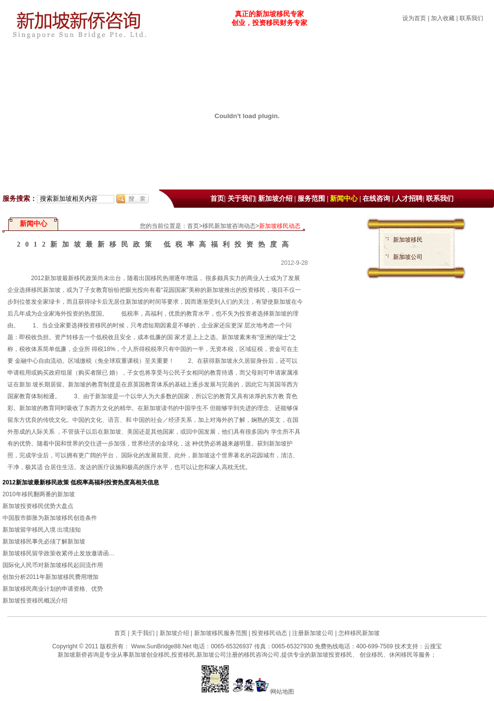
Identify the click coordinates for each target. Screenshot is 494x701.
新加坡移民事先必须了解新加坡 (43, 541)
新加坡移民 (408, 239)
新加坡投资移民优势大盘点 (37, 506)
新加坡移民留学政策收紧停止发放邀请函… (58, 553)
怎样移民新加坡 (359, 633)
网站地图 (282, 691)
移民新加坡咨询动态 (229, 226)
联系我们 (471, 18)
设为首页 (414, 18)
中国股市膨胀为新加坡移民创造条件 (49, 517)
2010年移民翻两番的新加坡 (38, 494)
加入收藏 (443, 18)
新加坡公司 (408, 257)
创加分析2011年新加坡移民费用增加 (50, 577)
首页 (217, 198)
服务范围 (311, 198)
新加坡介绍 (275, 198)
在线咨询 (376, 198)
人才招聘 (409, 198)
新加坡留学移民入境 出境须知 (41, 529)
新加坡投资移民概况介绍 (34, 600)
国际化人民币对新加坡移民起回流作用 (52, 565)
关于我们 (241, 198)
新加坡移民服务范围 (220, 633)
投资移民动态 (269, 633)
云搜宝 (433, 646)
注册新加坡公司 (312, 633)
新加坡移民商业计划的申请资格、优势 (52, 588)
